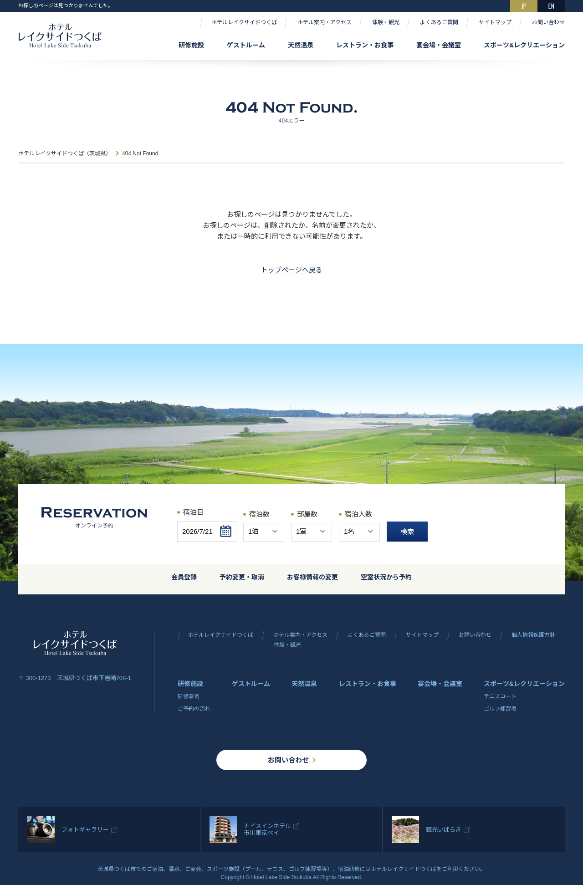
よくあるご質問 (439, 22)
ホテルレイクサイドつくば (244, 22)
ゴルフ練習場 (500, 709)
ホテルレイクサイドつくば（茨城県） (64, 153)
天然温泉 (300, 45)
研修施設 (191, 45)
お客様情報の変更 (312, 577)
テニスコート (500, 696)
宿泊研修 (349, 869)
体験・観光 (385, 22)
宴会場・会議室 (438, 45)
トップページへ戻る (291, 270)
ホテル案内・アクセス (324, 22)
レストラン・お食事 (365, 45)
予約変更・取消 (242, 577)
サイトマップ (495, 22)
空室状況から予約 (386, 577)
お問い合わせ (548, 22)
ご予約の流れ (194, 709)
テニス (275, 869)
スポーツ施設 (223, 869)
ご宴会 (193, 869)
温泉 (174, 869)
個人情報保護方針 (533, 635)
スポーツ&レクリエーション (524, 45)
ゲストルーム (246, 45)
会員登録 (184, 577)
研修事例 (188, 696)
